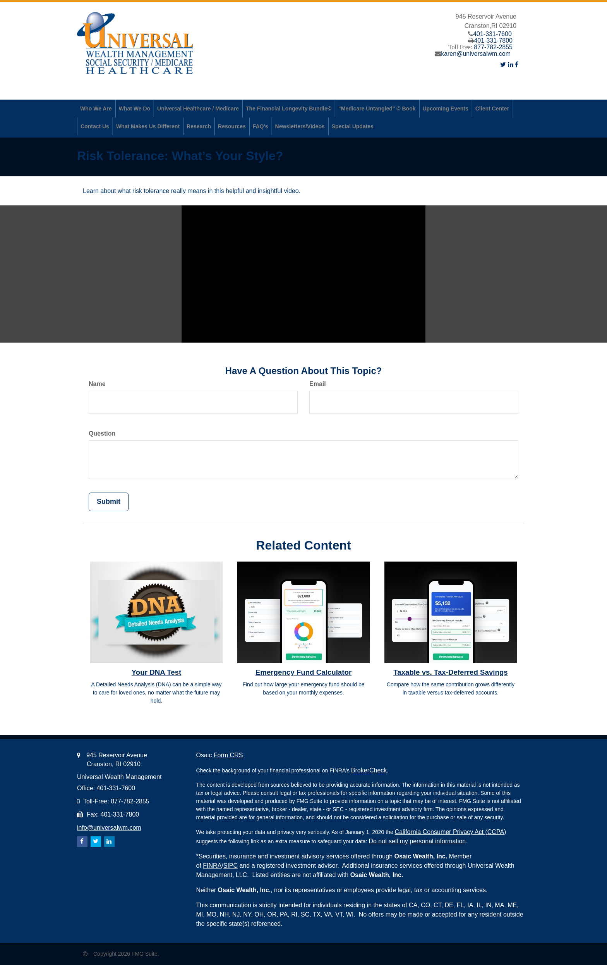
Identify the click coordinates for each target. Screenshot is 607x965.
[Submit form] (109, 502)
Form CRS (228, 755)
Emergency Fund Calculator (303, 672)
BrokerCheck (369, 770)
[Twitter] (503, 64)
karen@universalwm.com (476, 53)
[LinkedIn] (510, 64)
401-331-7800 (493, 40)
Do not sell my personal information (417, 841)
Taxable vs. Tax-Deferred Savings (450, 672)
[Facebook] (516, 64)
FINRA (212, 865)
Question (102, 433)
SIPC (230, 865)
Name (97, 384)
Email (317, 384)
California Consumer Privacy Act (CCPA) (450, 832)
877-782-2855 (493, 47)
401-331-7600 (492, 34)
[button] (96, 108)
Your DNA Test (157, 672)
